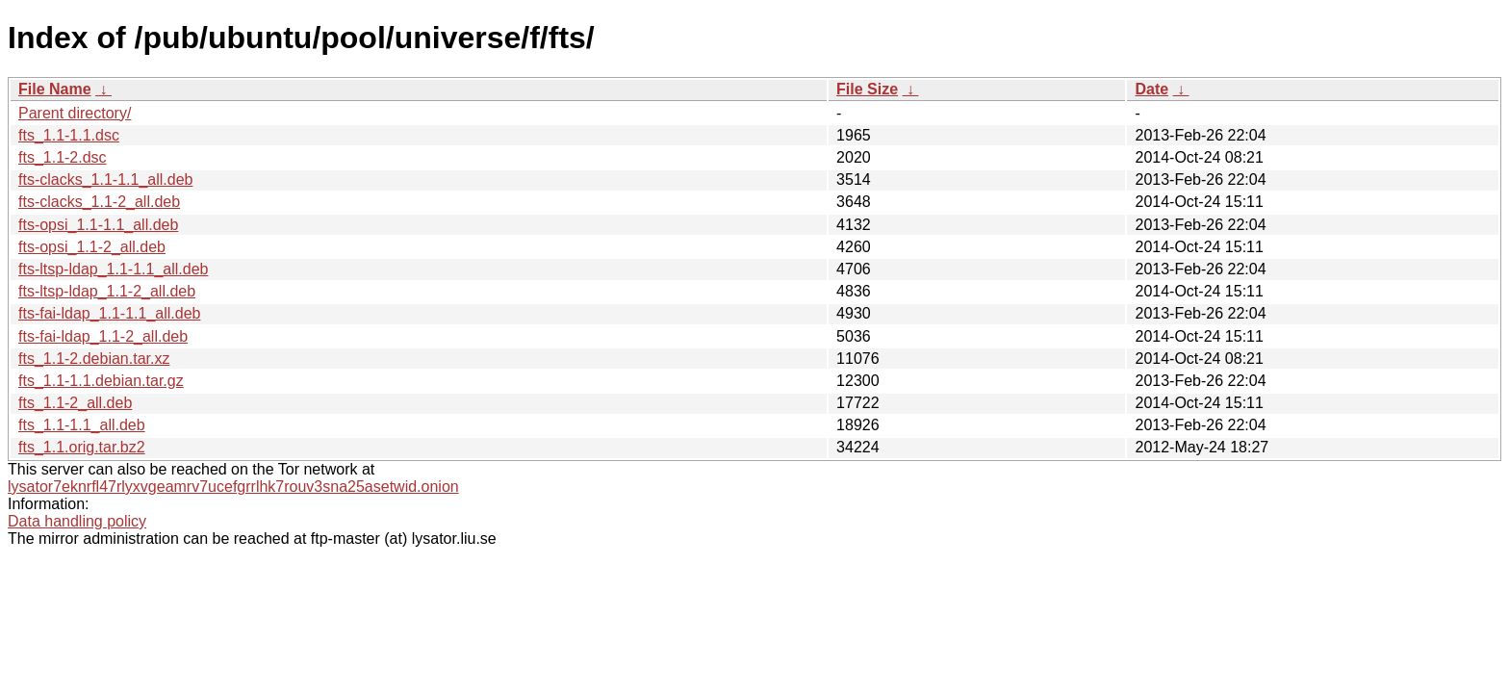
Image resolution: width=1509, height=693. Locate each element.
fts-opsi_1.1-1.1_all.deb (98, 225)
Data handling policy (77, 521)
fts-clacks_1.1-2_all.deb (99, 201)
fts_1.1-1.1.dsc (68, 135)
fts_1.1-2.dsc (62, 157)
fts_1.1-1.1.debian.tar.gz (101, 380)
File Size (867, 89)
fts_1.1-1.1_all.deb (81, 425)
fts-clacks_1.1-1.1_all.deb (105, 179)
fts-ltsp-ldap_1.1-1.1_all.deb (113, 269)
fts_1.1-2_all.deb (75, 403)
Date (1151, 89)
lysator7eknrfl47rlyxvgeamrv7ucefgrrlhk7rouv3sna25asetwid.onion (233, 486)
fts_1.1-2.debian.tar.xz (93, 358)
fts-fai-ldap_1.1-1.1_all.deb (109, 313)
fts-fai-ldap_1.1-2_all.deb (103, 336)
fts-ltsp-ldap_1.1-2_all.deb (106, 291)
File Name (54, 89)
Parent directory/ (74, 113)
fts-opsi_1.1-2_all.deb (92, 247)
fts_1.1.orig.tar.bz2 (81, 447)
